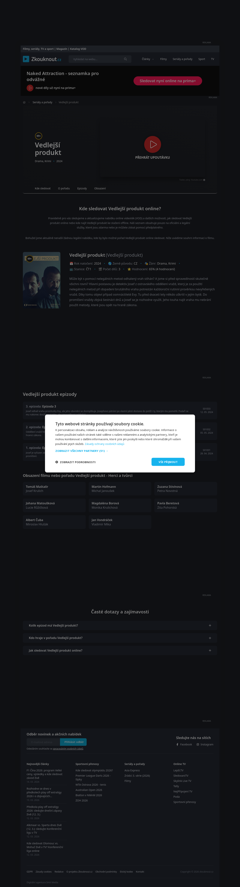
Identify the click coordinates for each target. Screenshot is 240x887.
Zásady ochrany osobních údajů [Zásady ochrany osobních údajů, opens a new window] (105, 443)
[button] (120, 450)
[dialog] (120, 443)
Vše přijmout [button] (168, 462)
